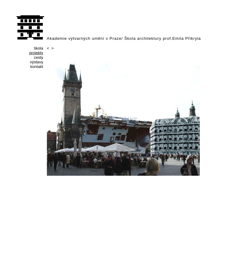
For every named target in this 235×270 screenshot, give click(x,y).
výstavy (36, 62)
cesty (38, 57)
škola (38, 48)
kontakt (36, 66)
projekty (36, 53)
